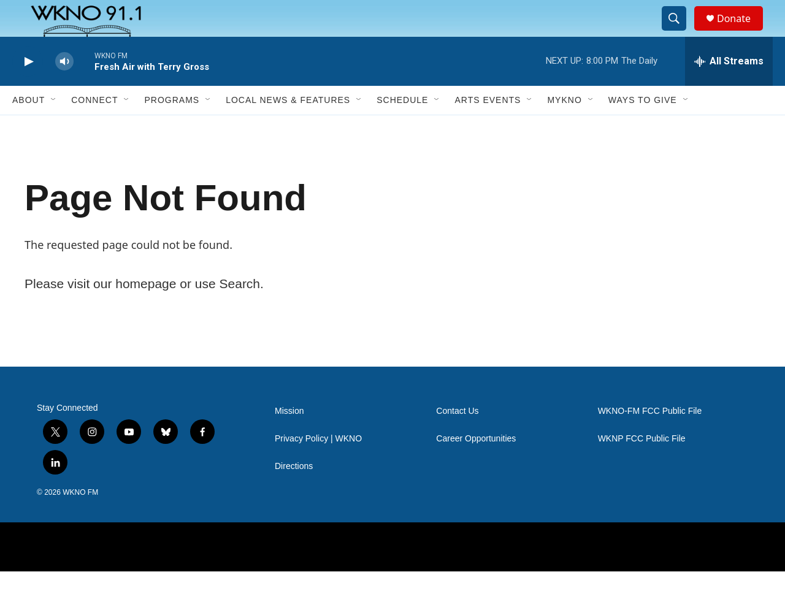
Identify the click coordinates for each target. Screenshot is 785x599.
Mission (289, 438)
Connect (94, 127)
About (28, 127)
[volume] (64, 89)
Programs (171, 127)
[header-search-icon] (679, 32)
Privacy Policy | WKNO (318, 466)
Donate (741, 32)
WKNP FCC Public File (642, 466)
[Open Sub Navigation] (54, 127)
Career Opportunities (476, 466)
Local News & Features (288, 127)
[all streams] (729, 88)
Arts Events (487, 127)
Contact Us (457, 438)
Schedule (402, 127)
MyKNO (564, 127)
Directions (294, 493)
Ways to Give (642, 127)
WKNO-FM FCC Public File (650, 438)
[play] (27, 89)
